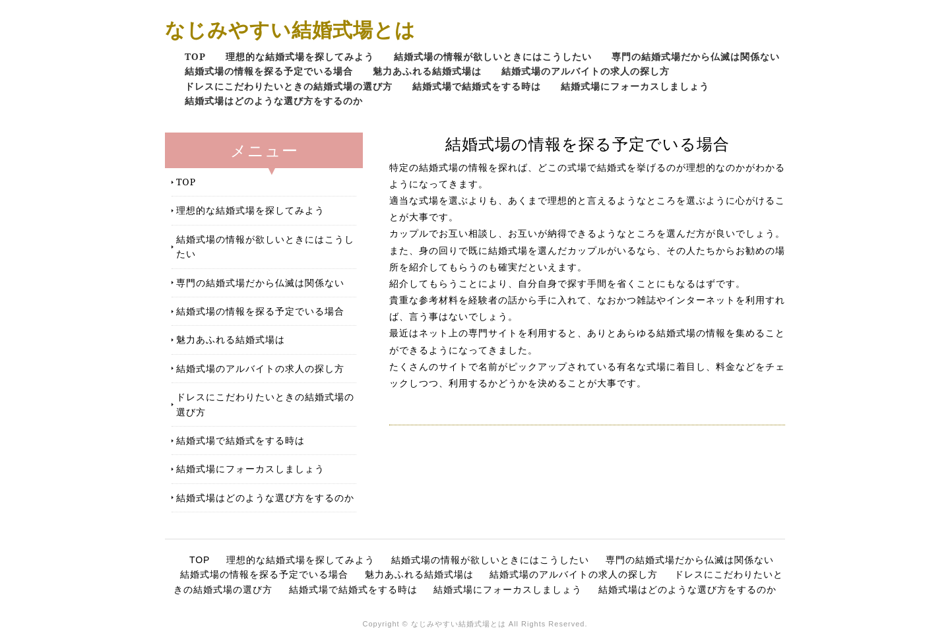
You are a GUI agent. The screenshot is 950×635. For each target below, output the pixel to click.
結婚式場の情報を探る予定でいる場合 (269, 71)
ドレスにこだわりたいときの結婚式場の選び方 (289, 86)
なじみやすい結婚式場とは (290, 29)
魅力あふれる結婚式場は (427, 71)
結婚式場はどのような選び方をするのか (274, 100)
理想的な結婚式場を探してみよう (300, 56)
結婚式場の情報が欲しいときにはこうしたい (493, 56)
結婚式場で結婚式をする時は (476, 86)
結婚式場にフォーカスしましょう (635, 86)
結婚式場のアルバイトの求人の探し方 (585, 71)
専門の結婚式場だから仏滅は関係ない (696, 56)
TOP (195, 56)
